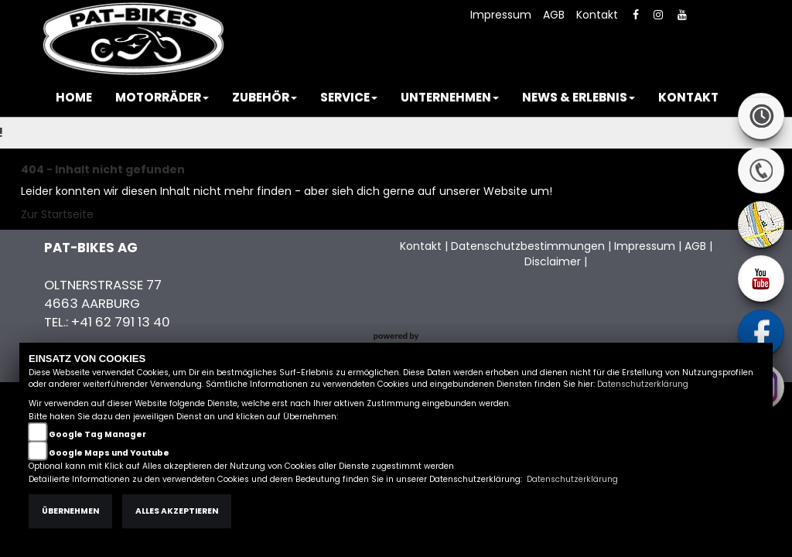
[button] (162, 97)
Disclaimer (552, 261)
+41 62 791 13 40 (120, 322)
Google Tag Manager (97, 434)
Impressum (500, 14)
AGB (554, 14)
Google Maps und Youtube (109, 453)
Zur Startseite (57, 214)
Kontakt (597, 14)
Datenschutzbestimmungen (528, 246)
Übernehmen (70, 511)
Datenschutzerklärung (642, 384)
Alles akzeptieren (176, 511)
